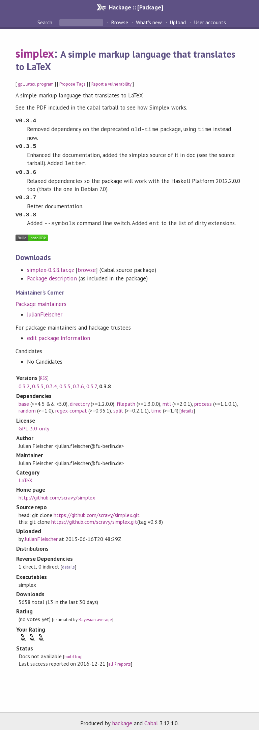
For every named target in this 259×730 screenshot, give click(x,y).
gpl (21, 84)
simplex (35, 53)
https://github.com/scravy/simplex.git (97, 509)
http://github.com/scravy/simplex (57, 492)
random (27, 405)
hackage (122, 718)
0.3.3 (37, 380)
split (118, 405)
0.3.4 (51, 380)
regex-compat (71, 405)
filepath (126, 398)
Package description (52, 273)
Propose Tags (72, 84)
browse (87, 264)
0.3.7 (91, 380)
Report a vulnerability (111, 84)
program (45, 84)
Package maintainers (41, 298)
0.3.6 (78, 380)
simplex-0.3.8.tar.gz (50, 264)
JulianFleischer (44, 309)
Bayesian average (95, 614)
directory (79, 398)
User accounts (210, 22)
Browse (119, 22)
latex (30, 84)
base (24, 398)
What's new (149, 22)
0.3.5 (64, 380)
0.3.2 (24, 380)
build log (72, 651)
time (156, 405)
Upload (178, 22)
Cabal (151, 718)
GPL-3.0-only (34, 423)
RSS (43, 373)
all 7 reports (119, 659)
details (187, 405)
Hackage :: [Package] (136, 7)
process (202, 398)
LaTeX (25, 475)
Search (45, 22)
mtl (167, 398)
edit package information (58, 332)
